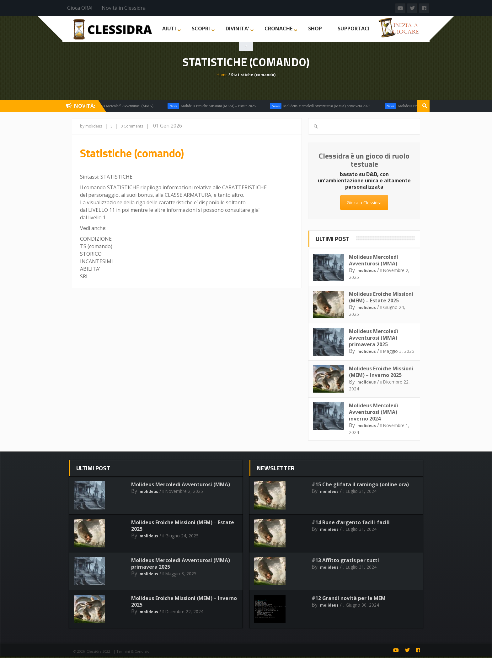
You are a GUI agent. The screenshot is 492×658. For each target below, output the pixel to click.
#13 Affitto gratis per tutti (345, 560)
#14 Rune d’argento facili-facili (351, 522)
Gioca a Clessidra (364, 203)
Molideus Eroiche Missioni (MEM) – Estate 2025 (381, 297)
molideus (366, 270)
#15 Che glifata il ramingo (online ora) (360, 484)
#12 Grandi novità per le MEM (349, 598)
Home (222, 74)
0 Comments (131, 126)
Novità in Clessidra (124, 7)
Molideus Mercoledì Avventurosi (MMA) (381, 106)
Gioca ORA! (79, 7)
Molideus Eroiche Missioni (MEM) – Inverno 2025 (381, 372)
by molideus (91, 126)
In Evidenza (337, 106)
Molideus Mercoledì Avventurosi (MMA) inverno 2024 (373, 412)
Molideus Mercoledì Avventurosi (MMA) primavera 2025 (373, 338)
